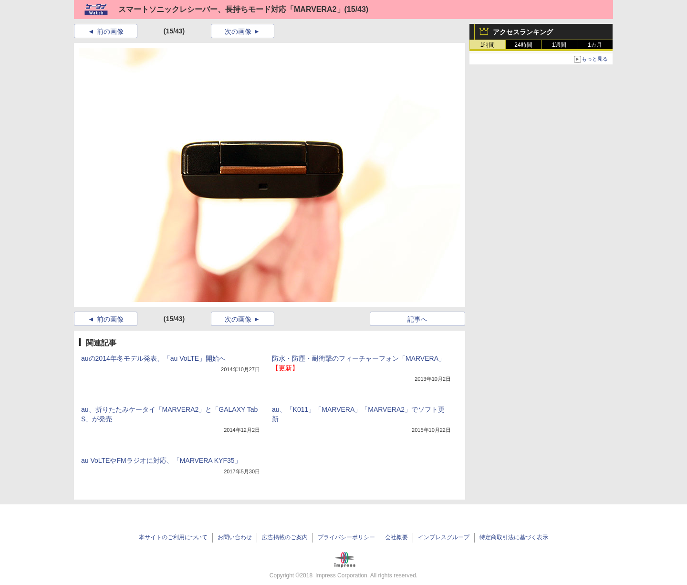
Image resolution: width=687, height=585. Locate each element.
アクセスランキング (523, 32)
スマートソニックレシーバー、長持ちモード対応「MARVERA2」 (231, 9)
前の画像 (110, 31)
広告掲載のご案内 (285, 537)
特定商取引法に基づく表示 (513, 537)
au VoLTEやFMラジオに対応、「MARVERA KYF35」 (161, 460)
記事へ (417, 319)
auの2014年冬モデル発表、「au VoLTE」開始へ (153, 358)
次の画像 (238, 31)
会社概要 (396, 537)
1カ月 (595, 45)
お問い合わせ (235, 537)
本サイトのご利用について (173, 537)
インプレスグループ (443, 537)
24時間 (523, 45)
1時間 (487, 45)
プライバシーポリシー (346, 537)
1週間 (559, 45)
